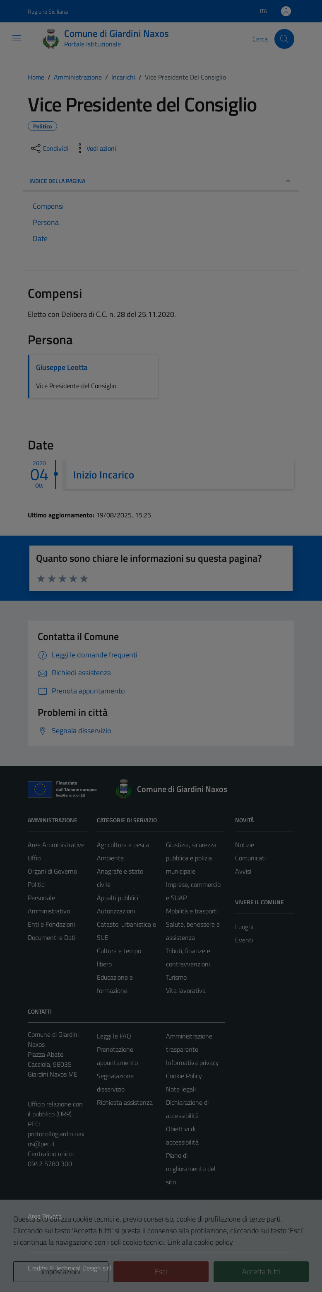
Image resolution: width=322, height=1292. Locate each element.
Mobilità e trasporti (192, 911)
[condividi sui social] (49, 148)
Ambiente (110, 858)
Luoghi (244, 927)
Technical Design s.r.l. (84, 1268)
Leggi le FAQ (114, 1036)
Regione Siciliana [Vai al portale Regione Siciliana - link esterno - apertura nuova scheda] (48, 11)
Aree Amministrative (56, 845)
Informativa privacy (192, 1062)
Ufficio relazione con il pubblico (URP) (55, 1109)
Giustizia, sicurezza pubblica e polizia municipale (191, 858)
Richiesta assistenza (125, 1102)
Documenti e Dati (51, 937)
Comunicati (250, 858)
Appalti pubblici (117, 898)
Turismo (176, 977)
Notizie (244, 845)
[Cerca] (284, 39)
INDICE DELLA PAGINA (161, 181)
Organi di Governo (52, 871)
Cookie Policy (184, 1076)
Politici (37, 884)
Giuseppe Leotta (61, 367)
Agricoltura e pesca (123, 845)
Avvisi (243, 871)
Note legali (181, 1089)
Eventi (244, 940)
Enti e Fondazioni (51, 924)
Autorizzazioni (116, 911)
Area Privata (45, 1216)
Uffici (34, 858)
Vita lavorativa (186, 990)
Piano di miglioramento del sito (191, 1168)
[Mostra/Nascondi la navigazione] (17, 38)
